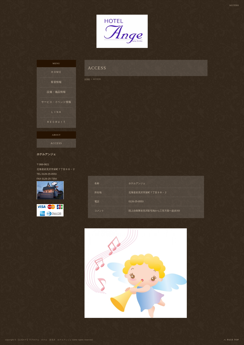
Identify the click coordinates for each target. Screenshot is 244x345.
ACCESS (234, 5)
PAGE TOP (233, 340)
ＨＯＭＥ (56, 71)
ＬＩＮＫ (56, 112)
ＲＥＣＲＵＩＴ (56, 121)
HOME (87, 79)
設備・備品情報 (56, 91)
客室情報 (56, 81)
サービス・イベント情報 (56, 101)
